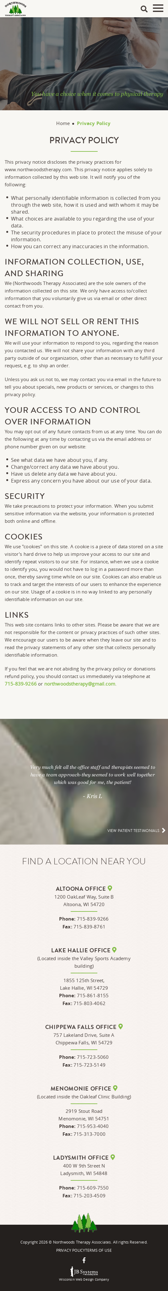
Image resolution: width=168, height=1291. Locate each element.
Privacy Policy (70, 1250)
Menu (158, 8)
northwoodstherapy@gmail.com (79, 684)
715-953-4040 (93, 1126)
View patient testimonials (133, 831)
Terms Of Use (98, 1250)
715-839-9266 (21, 684)
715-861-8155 (93, 995)
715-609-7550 (93, 1187)
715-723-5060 (93, 1057)
